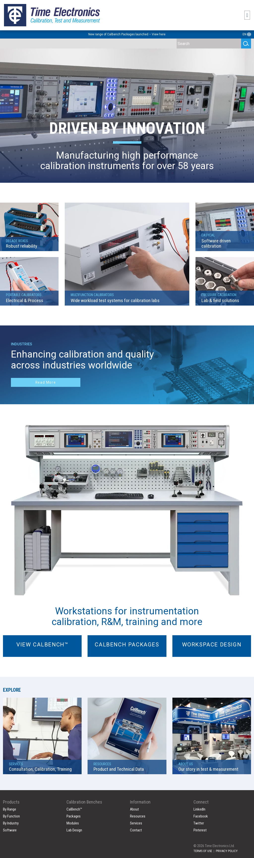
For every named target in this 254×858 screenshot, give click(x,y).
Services (136, 820)
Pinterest (200, 827)
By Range (9, 806)
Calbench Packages (127, 644)
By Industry (11, 820)
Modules (72, 820)
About (134, 806)
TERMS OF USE (202, 848)
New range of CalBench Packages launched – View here (126, 34)
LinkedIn (199, 806)
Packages (73, 813)
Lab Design (74, 827)
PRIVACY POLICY (227, 848)
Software (10, 827)
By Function (11, 813)
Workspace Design (212, 644)
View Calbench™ (42, 644)
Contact (136, 827)
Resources (137, 813)
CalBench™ (74, 806)
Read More (45, 382)
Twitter (198, 820)
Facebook (200, 813)
